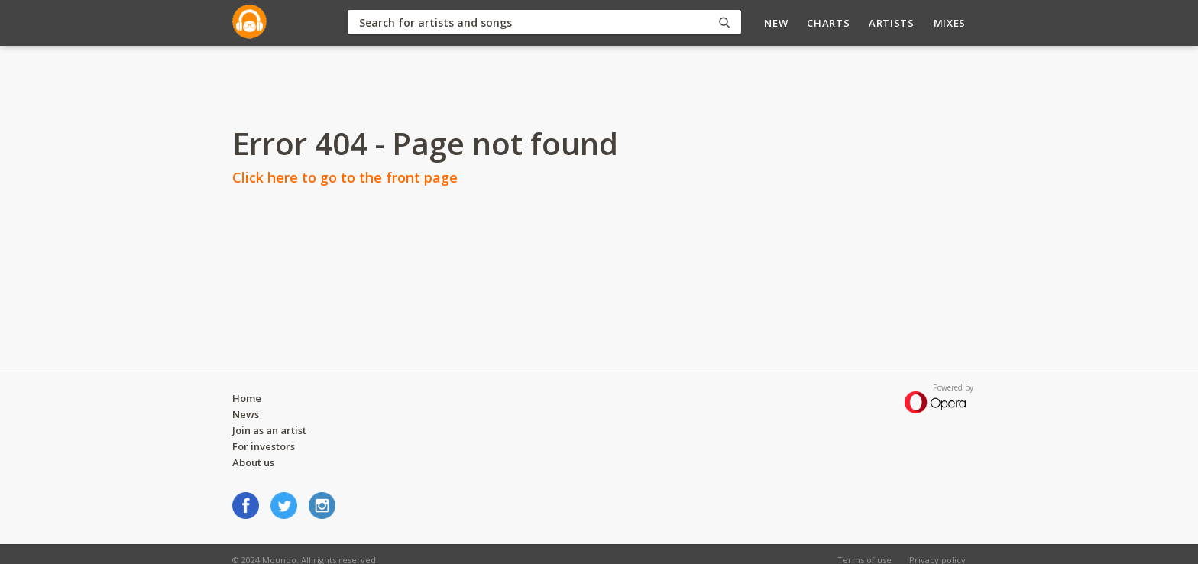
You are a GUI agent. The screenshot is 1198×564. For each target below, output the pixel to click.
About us (253, 462)
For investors (263, 446)
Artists (892, 23)
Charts (828, 23)
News (245, 414)
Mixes (950, 23)
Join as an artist (269, 430)
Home (246, 398)
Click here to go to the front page (345, 177)
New (776, 23)
